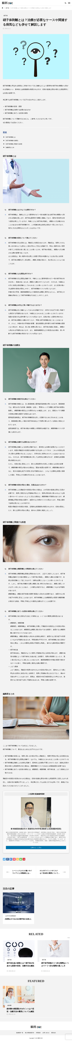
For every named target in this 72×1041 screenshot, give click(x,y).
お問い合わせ (46, 1032)
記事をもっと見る (36, 847)
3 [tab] (20, 911)
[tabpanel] (18, 908)
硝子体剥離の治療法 (12, 140)
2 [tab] (18, 911)
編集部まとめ (10, 147)
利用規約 (38, 1032)
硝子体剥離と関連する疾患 (14, 144)
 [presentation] (68, 937)
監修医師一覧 (19, 1032)
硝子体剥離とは (11, 137)
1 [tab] (16, 911)
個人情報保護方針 (29, 1032)
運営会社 (53, 1032)
